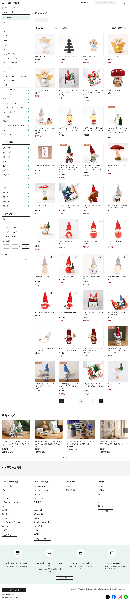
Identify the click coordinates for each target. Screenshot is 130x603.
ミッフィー (16, 134)
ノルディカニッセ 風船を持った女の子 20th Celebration (69, 349)
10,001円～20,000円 (10, 237)
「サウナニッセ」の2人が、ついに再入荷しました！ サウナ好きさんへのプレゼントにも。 (16, 444)
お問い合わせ (14, 590)
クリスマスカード (10, 81)
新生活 (16, 192)
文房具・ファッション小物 (16, 107)
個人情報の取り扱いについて (119, 589)
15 (76, 401)
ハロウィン (16, 183)
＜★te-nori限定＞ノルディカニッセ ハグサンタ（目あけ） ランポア (44, 386)
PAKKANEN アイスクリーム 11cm (44, 278)
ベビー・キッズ (16, 112)
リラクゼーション (16, 103)
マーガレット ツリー (115, 384)
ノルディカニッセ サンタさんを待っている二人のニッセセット (93, 386)
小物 (5, 85)
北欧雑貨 (16, 116)
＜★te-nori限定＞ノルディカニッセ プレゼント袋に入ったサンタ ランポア (118, 350)
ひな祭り (16, 174)
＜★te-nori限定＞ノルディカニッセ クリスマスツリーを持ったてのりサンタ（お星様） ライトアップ (118, 131)
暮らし (100, 506)
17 (86, 401)
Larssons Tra (38, 510)
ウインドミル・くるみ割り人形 (15, 76)
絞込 (25, 246)
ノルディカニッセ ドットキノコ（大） (44, 206)
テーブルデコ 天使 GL (115, 56)
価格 (3, 219)
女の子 (6, 31)
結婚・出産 (16, 152)
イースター (16, 179)
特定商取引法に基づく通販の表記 (91, 589)
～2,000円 (7, 223)
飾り (99, 494)
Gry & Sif (37, 494)
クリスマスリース (10, 58)
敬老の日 (16, 201)
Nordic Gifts (38, 526)
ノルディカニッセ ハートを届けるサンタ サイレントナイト (44, 129)
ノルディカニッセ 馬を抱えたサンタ (93, 206)
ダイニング (16, 94)
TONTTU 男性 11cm (115, 241)
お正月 (16, 170)
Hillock (36, 530)
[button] (125, 430)
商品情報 (101, 490)
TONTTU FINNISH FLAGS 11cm (68, 313)
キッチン (16, 98)
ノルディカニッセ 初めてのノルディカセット (69, 91)
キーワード (6, 255)
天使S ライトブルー (90, 56)
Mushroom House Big (114, 90)
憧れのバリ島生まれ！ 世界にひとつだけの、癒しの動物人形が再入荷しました (48, 444)
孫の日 (16, 206)
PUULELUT (38, 502)
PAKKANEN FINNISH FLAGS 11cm (92, 278)
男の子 (6, 36)
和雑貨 (16, 121)
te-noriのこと (102, 486)
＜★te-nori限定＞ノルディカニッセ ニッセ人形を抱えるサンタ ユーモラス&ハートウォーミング (69, 169)
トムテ (6, 27)
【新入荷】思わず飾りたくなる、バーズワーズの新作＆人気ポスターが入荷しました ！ (113, 444)
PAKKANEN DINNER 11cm (117, 277)
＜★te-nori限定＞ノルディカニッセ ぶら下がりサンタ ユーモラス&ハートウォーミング (93, 168)
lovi (35, 506)
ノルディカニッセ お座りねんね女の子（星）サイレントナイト (69, 130)
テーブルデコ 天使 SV (42, 90)
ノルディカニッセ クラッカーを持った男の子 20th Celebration (93, 350)
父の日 (16, 165)
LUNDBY (37, 534)
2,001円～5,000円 (9, 228)
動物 (5, 40)
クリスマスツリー (10, 54)
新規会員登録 (71, 490)
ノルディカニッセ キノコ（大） (116, 166)
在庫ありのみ (60, 28)
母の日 (16, 161)
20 (94, 401)
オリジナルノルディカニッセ (16, 125)
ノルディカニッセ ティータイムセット (93, 313)
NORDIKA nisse (40, 486)
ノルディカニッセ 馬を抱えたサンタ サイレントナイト (118, 206)
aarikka (36, 518)
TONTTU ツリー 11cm (66, 277)
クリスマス (16, 147)
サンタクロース (9, 22)
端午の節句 (16, 156)
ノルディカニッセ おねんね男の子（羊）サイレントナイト (44, 349)
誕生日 (16, 197)
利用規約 (79, 589)
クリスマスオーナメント (13, 63)
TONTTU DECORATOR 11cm (45, 312)
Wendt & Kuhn (39, 514)
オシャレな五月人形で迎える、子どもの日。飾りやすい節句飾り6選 (81, 443)
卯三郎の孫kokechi (41, 490)
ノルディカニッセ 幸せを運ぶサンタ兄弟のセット (118, 313)
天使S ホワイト (40, 56)
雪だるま (7, 49)
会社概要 (73, 589)
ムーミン (16, 130)
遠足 (16, 188)
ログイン (69, 486)
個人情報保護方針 (106, 589)
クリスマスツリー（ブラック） (69, 56)
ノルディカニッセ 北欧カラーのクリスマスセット (69, 206)
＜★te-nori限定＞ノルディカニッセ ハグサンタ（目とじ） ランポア (69, 386)
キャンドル (8, 67)
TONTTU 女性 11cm (90, 241)
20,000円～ (7, 241)
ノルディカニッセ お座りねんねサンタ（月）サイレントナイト (93, 130)
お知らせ (68, 589)
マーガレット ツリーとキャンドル (44, 242)
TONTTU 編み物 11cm (66, 241)
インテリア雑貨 (16, 89)
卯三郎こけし (39, 498)
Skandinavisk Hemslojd (42, 522)
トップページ (5, 8)
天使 (5, 45)
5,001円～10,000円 (10, 232)
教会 (5, 72)
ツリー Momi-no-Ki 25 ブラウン (44, 166)
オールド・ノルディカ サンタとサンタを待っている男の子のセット (93, 92)
